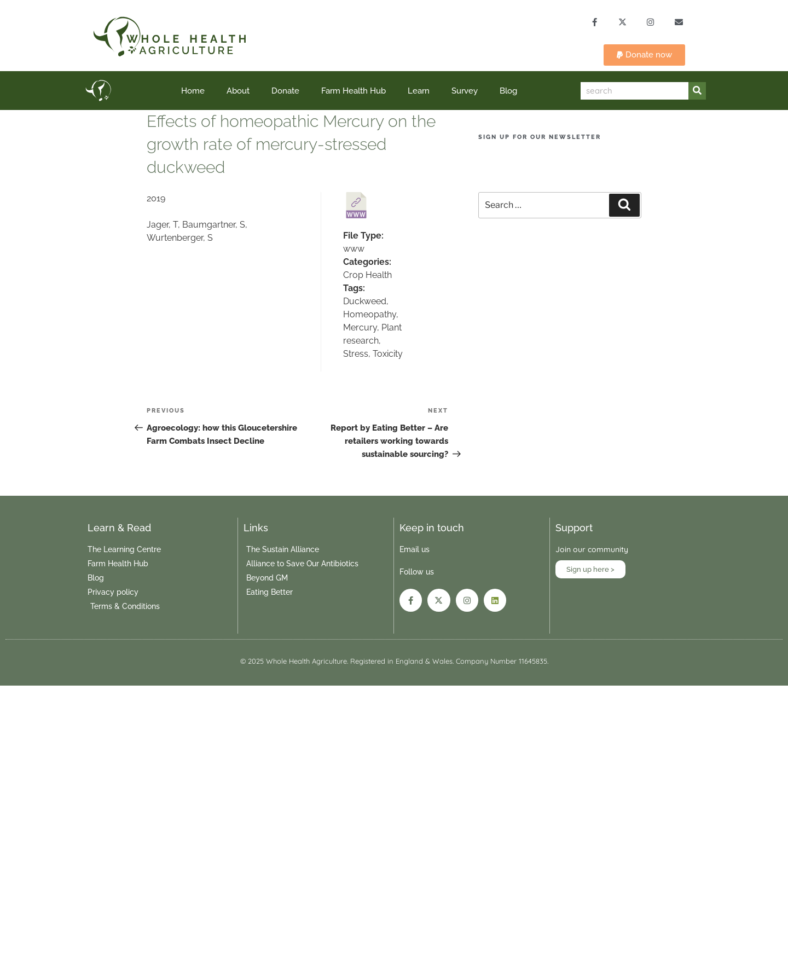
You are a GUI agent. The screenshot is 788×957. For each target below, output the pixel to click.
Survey (464, 91)
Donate (285, 91)
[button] (644, 55)
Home (193, 91)
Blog (508, 91)
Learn (419, 91)
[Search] (697, 91)
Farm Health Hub (353, 91)
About (238, 91)
